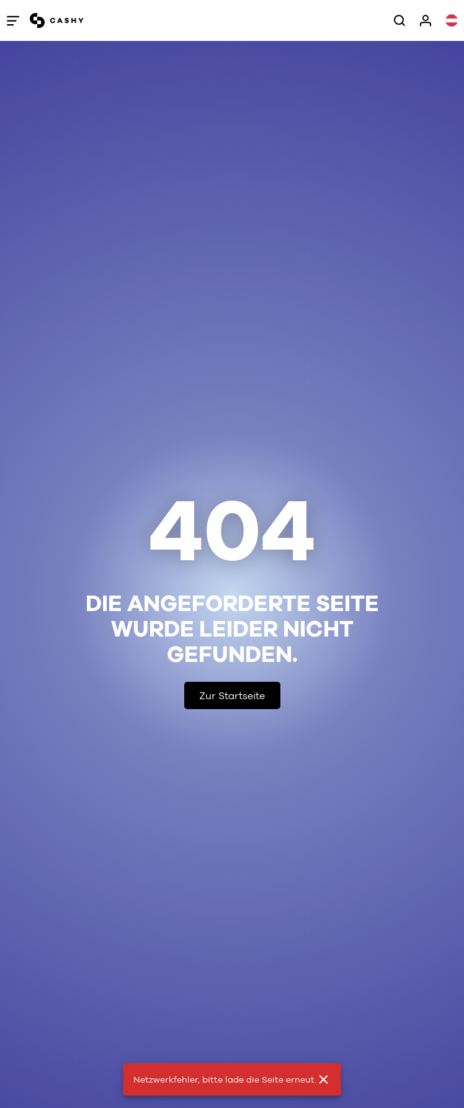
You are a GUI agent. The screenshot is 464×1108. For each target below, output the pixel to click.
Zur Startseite (232, 695)
